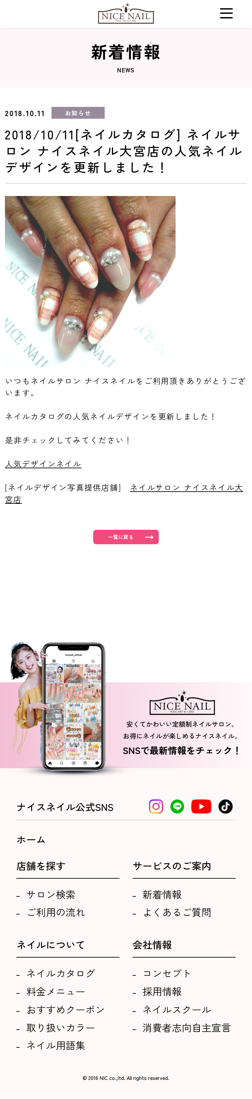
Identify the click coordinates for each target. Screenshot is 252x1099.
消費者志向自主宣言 (186, 1027)
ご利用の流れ (55, 912)
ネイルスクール (176, 1009)
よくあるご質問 (176, 912)
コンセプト (167, 973)
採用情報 (162, 991)
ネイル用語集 (55, 1045)
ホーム (31, 839)
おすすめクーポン (65, 1009)
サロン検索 (50, 894)
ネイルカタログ (60, 973)
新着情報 (162, 894)
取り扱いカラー (60, 1027)
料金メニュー (55, 991)
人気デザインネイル (43, 463)
